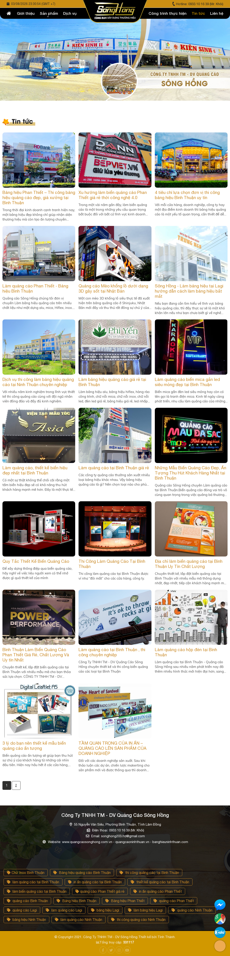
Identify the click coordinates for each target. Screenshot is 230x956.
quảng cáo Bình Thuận (27, 901)
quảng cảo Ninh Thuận (192, 910)
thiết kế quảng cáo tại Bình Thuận (160, 882)
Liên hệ (216, 13)
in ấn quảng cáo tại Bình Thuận (95, 882)
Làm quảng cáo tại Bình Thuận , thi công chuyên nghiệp (112, 652)
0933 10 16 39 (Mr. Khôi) (205, 4)
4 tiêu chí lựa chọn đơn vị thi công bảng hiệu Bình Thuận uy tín (187, 195)
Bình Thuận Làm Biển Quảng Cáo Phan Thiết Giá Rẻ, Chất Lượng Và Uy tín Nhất (35, 654)
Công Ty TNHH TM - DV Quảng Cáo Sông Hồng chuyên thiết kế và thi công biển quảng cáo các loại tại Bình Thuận (113, 666)
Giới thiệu (26, 13)
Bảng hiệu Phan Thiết (125, 901)
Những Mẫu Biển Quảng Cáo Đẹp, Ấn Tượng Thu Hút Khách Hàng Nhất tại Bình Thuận (190, 472)
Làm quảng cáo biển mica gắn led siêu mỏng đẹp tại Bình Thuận (187, 382)
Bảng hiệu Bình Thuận (76, 901)
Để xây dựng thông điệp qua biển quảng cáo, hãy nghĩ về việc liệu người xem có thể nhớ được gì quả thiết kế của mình (37, 573)
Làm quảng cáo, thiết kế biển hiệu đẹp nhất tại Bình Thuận (34, 470)
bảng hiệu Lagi (105, 910)
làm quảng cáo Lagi (64, 910)
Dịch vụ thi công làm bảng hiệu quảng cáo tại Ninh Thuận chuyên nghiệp (38, 382)
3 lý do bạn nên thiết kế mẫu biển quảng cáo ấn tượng (34, 746)
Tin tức (198, 13)
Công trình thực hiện (167, 13)
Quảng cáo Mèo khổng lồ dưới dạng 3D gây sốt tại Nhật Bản (113, 288)
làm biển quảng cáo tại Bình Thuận (36, 891)
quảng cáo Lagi (22, 910)
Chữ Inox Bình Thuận (25, 873)
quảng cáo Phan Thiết (173, 901)
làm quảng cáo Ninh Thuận (78, 920)
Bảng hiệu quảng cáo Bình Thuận (82, 873)
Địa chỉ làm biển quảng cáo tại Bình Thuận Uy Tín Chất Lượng (188, 564)
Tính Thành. (166, 937)
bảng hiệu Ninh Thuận (26, 920)
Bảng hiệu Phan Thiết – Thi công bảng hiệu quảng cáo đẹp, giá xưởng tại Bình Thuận (38, 197)
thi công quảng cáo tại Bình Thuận (149, 873)
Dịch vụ (70, 13)
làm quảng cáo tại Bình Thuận (33, 882)
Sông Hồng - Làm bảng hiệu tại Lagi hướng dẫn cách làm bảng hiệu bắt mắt (189, 291)
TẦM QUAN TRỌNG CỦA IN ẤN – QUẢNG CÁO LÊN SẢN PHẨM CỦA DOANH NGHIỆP (112, 748)
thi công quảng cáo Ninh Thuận (138, 920)
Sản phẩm (49, 13)
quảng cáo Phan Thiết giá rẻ (99, 891)
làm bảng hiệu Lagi (145, 910)
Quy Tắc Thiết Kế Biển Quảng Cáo (35, 561)
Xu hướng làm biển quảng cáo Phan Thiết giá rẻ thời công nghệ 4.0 (113, 195)
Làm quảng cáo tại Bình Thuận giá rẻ (114, 467)
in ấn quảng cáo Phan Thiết (157, 891)
